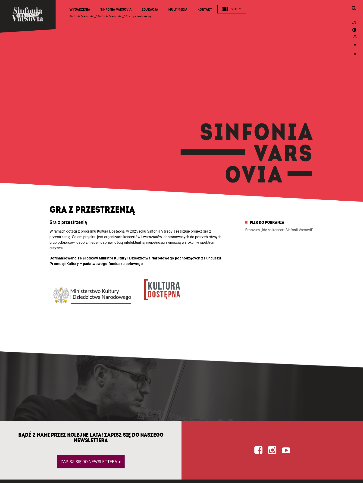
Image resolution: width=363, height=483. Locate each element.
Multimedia (177, 9)
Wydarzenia (79, 9)
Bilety (236, 9)
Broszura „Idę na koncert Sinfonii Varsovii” (279, 230)
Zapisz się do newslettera (89, 461)
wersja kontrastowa (353, 31)
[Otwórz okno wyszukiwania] (353, 8)
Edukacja (150, 9)
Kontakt (204, 9)
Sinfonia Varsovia (115, 9)
